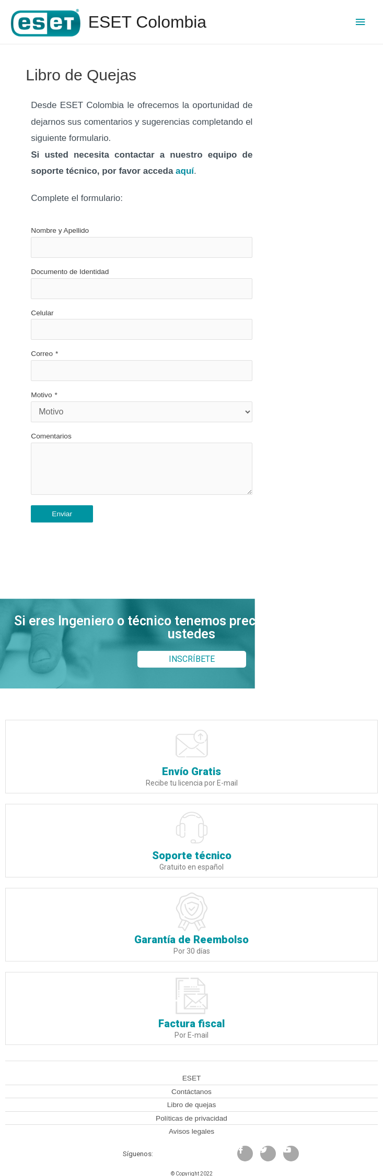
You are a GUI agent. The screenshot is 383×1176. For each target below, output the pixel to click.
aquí (185, 171)
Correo (42, 354)
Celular (42, 313)
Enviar (62, 514)
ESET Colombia (147, 22)
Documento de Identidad (70, 272)
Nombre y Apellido (60, 230)
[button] (191, 659)
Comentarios (51, 436)
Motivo (41, 395)
